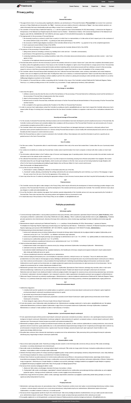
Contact (111, 6)
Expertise (95, 6)
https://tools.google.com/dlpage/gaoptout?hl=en (34, 165)
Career (103, 1)
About (103, 6)
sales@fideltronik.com (75, 107)
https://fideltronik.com (54, 217)
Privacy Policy (75, 401)
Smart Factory (74, 6)
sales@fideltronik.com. (72, 196)
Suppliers (111, 1)
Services (85, 6)
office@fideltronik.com (51, 1)
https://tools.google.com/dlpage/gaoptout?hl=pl (63, 363)
